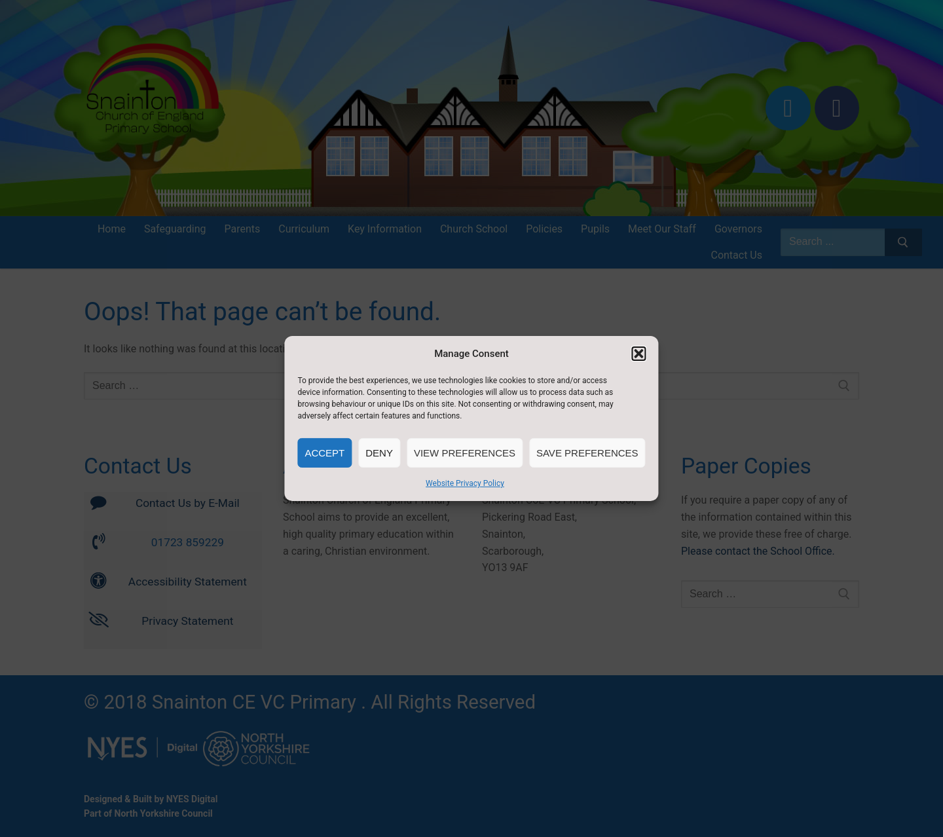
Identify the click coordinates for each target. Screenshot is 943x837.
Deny (379, 452)
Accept (324, 452)
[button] (639, 353)
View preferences (464, 452)
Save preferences (587, 452)
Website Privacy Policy (465, 483)
